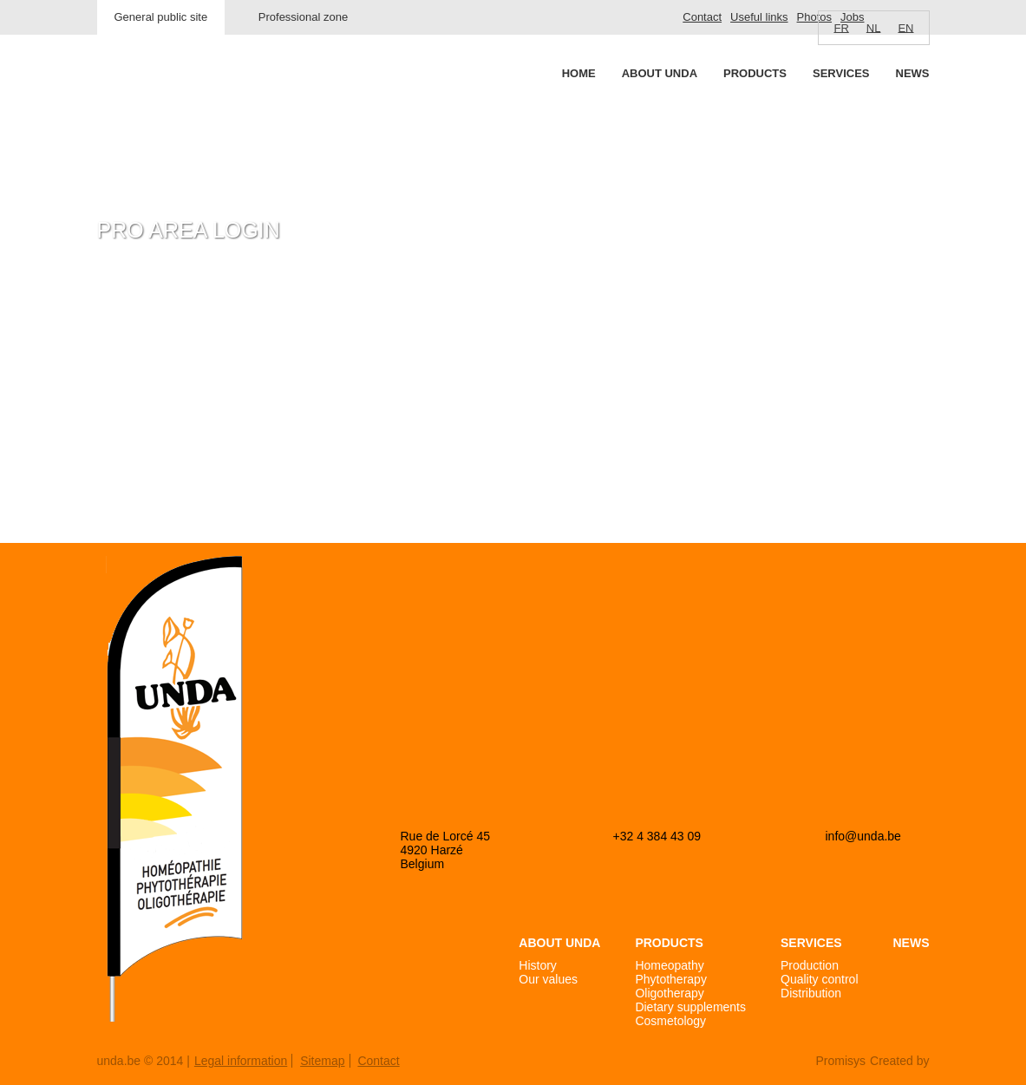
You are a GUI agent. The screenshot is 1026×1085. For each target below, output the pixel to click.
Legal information (240, 1061)
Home (579, 73)
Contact (702, 16)
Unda (163, 105)
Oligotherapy (669, 993)
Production (810, 965)
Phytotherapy (671, 979)
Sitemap (322, 1061)
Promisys (840, 1061)
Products (755, 73)
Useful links (758, 16)
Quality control (819, 979)
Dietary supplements (690, 1007)
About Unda (659, 73)
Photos (814, 16)
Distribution (811, 993)
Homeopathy (669, 965)
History (538, 965)
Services (841, 73)
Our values (548, 979)
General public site (161, 16)
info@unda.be (863, 836)
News (913, 73)
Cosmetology (670, 1021)
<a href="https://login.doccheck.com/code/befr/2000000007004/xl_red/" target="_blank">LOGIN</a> (299, 399)
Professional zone (303, 16)
